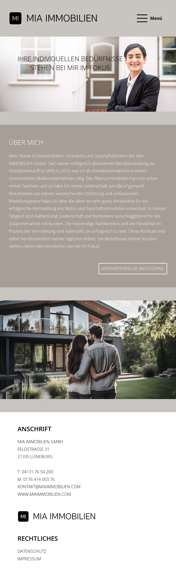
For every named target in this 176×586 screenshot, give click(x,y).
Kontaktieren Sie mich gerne (133, 268)
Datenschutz (32, 551)
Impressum (29, 559)
